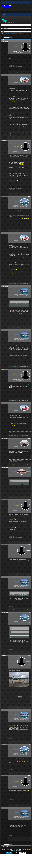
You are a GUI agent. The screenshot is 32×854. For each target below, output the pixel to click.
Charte (3, 31)
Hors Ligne (15, 51)
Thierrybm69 (22, 191)
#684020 (29, 775)
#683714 (29, 499)
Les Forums (4, 25)
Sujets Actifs (4, 26)
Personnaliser (22, 852)
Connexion (10, 72)
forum (4, 33)
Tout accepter (9, 852)
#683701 (29, 467)
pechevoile (22, 135)
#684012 (29, 612)
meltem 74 (17, 79)
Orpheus (15, 550)
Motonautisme (8, 33)
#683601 (29, 196)
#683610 (29, 369)
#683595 (29, 140)
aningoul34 (17, 201)
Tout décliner (16, 852)
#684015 (29, 744)
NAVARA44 (17, 442)
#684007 (29, 544)
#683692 (29, 438)
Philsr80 (15, 471)
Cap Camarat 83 (17, 46)
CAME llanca (23, 33)
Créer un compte (15, 72)
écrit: (11, 302)
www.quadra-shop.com (14, 461)
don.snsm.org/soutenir (11, 67)
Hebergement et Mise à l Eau (15, 33)
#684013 (29, 655)
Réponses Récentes (5, 28)
